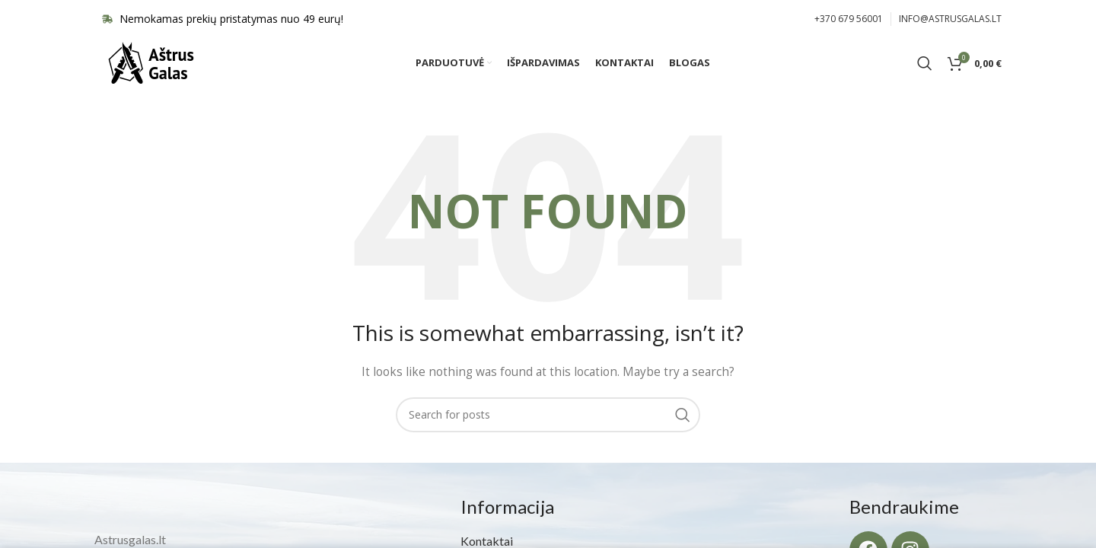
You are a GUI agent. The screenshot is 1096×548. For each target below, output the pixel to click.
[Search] (925, 72)
